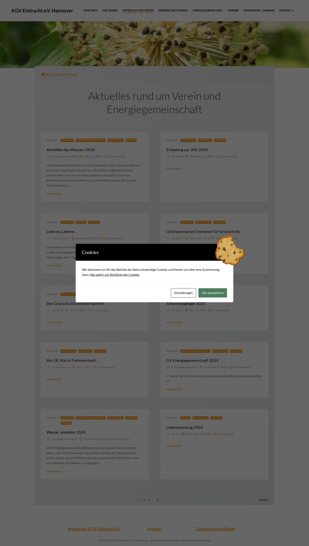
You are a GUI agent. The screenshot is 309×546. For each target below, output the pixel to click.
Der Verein (110, 10)
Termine (233, 10)
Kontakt (287, 10)
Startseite (91, 10)
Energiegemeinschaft (208, 10)
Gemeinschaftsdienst (173, 10)
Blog (53, 75)
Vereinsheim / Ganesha (259, 10)
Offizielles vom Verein (137, 10)
